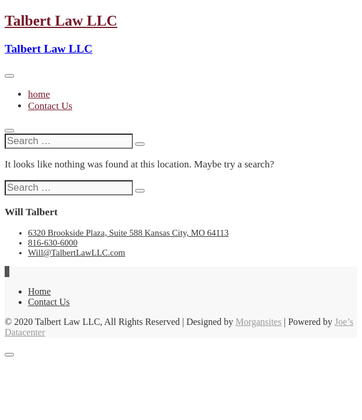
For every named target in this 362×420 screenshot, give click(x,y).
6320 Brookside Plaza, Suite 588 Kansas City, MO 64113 (128, 232)
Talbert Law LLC (61, 20)
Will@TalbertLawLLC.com (76, 252)
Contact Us (50, 105)
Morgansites (259, 322)
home (39, 94)
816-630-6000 (53, 242)
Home (39, 291)
